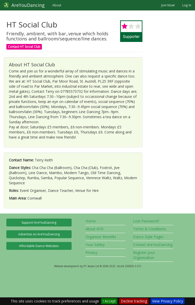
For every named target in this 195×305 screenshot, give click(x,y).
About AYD (95, 228)
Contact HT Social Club (24, 46)
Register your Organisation (144, 255)
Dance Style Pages (148, 236)
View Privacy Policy (167, 301)
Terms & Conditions (149, 228)
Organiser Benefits (101, 236)
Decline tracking (134, 301)
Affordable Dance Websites (39, 246)
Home (91, 221)
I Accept (109, 301)
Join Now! (168, 5)
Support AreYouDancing (39, 222)
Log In (186, 5)
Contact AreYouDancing (152, 244)
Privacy (91, 252)
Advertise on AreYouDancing (39, 234)
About (56, 5)
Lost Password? (146, 221)
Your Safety (95, 244)
